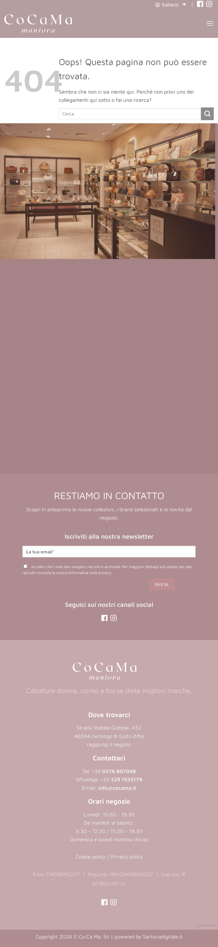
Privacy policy (127, 856)
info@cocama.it (117, 788)
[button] (170, 4)
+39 (121, 779)
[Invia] (207, 113)
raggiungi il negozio (109, 744)
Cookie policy (91, 856)
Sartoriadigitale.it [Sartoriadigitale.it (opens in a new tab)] (163, 937)
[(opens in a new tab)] (200, 4)
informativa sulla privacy (89, 572)
